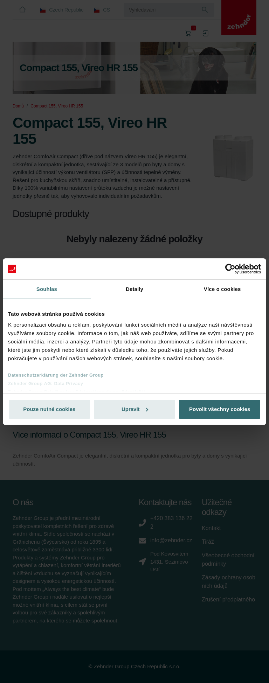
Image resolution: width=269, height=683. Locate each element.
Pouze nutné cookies (49, 409)
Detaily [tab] (134, 289)
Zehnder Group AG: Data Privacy (45, 383)
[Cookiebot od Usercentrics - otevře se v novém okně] (230, 269)
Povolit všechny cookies (219, 409)
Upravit (135, 409)
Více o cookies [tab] (222, 289)
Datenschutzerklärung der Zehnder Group (56, 375)
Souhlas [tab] (46, 289)
